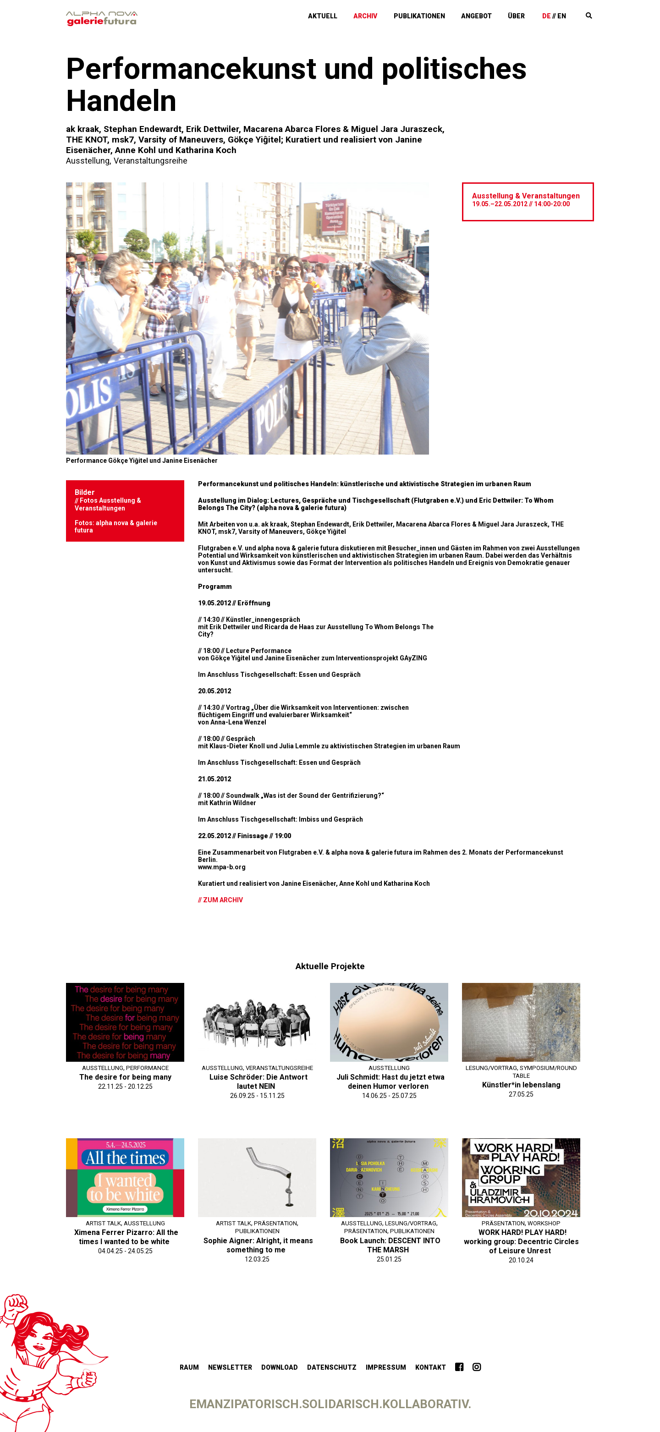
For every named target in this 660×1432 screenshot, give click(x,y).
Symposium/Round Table (521, 1075)
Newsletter (230, 1367)
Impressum (386, 1367)
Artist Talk (102, 1222)
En (569, 15)
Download (279, 1367)
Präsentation (277, 1222)
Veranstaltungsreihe (153, 160)
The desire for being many (125, 1076)
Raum (189, 1367)
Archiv (400, 15)
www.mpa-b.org (222, 866)
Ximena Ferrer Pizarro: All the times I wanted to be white (126, 1236)
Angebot (497, 15)
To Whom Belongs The (398, 626)
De (554, 15)
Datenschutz (332, 1367)
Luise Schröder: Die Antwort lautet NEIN (258, 1089)
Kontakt (430, 1367)
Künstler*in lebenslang (521, 1084)
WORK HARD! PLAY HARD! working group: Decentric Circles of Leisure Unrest (521, 1241)
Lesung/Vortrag (520, 1067)
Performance (148, 1067)
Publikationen (447, 15)
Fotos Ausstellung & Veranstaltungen (108, 503)
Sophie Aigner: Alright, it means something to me (258, 1244)
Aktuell (364, 15)
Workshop (545, 1222)
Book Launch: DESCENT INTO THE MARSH (390, 1244)
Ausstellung (88, 160)
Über (530, 15)
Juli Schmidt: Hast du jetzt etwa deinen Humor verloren (390, 1081)
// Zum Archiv (220, 899)
